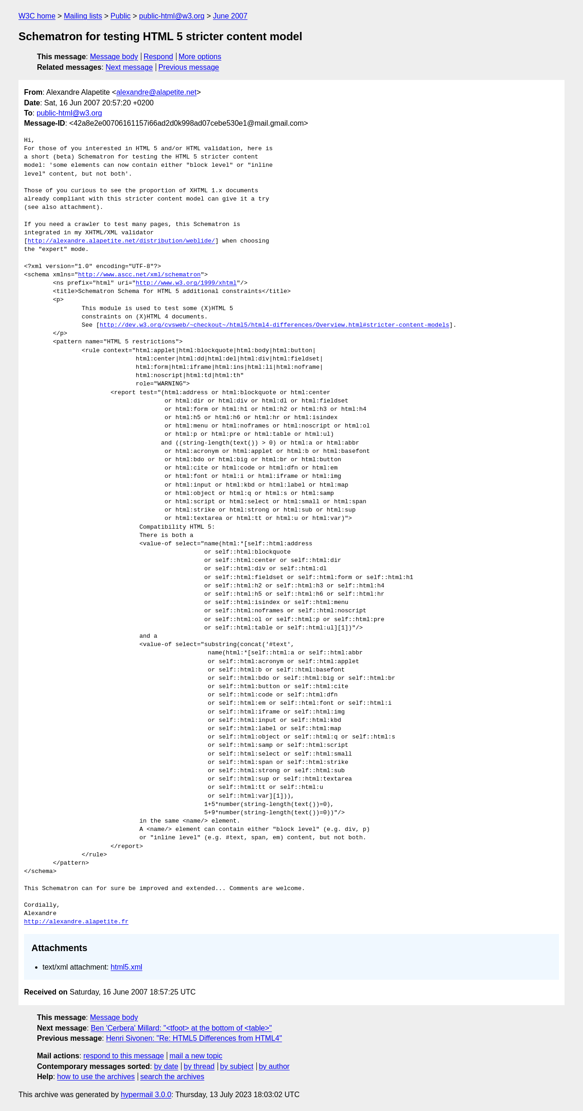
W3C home (36, 16)
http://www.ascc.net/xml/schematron (139, 275)
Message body (114, 57)
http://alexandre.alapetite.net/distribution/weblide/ (121, 241)
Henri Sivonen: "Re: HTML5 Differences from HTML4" (194, 1038)
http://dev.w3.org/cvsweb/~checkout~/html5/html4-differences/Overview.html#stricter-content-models (274, 325)
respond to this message (123, 1056)
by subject (236, 1066)
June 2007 (230, 16)
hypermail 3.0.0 (146, 1095)
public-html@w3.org (172, 16)
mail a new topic (196, 1056)
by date (166, 1066)
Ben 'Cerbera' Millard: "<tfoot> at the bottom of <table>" (181, 1028)
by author (274, 1066)
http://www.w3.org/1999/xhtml (186, 283)
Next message (129, 67)
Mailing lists (83, 16)
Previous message (188, 67)
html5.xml (126, 967)
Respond (158, 57)
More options (200, 57)
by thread (199, 1066)
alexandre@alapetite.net (156, 92)
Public (120, 16)
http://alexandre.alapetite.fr (76, 922)
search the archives (172, 1076)
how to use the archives (96, 1076)
